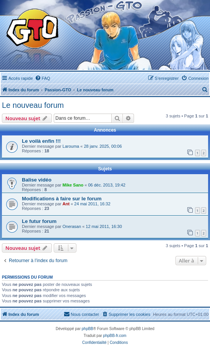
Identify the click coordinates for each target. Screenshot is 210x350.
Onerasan (72, 226)
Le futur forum (39, 221)
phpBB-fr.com (115, 335)
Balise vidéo (36, 180)
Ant (66, 203)
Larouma (71, 146)
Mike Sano (73, 185)
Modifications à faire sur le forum (61, 198)
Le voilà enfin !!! (41, 141)
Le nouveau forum (33, 105)
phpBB (87, 329)
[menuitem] (42, 78)
